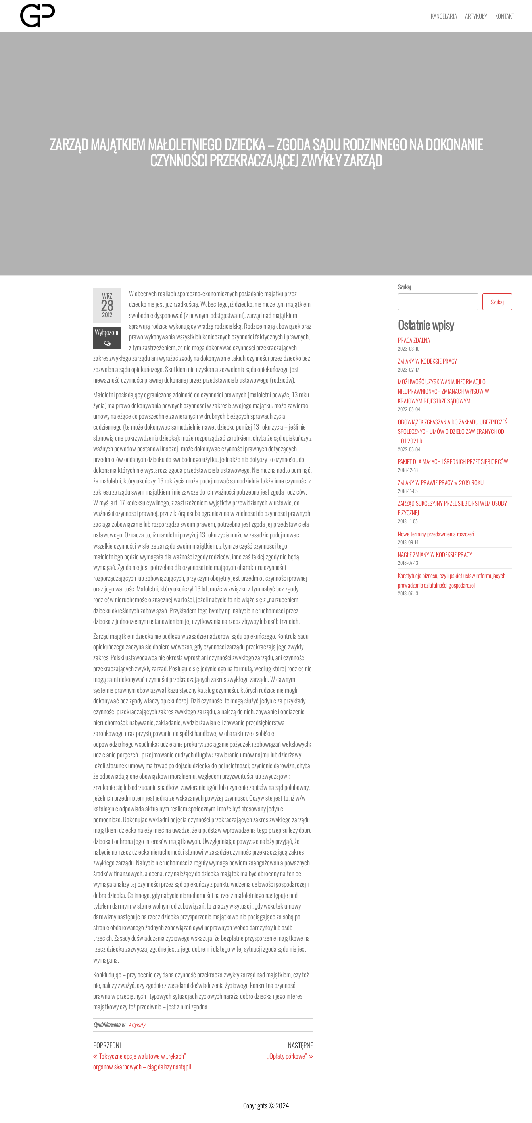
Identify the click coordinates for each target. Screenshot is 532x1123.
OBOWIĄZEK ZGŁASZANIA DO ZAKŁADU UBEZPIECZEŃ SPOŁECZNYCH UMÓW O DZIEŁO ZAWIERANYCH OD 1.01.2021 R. (453, 431)
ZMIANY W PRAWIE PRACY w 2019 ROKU (441, 482)
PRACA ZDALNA (414, 339)
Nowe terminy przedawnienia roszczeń (436, 533)
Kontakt (504, 16)
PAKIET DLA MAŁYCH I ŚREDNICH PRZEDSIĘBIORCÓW (453, 461)
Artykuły (476, 16)
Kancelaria (444, 16)
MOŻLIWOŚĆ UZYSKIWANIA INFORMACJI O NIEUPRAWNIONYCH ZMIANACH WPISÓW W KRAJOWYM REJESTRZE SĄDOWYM (443, 391)
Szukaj (404, 286)
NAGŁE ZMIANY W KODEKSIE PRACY (435, 554)
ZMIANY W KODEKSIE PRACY (427, 360)
